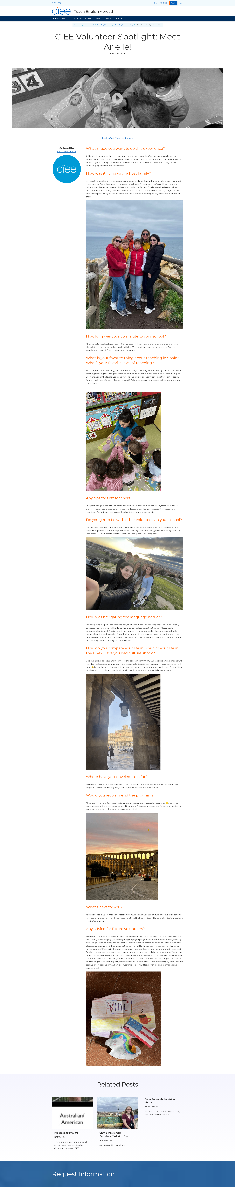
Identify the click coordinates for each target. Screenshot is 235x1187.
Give (155, 3)
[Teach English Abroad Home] (82, 11)
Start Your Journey (82, 18)
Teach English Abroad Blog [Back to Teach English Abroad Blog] (124, 25)
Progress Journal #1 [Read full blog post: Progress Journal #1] (66, 1133)
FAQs (108, 18)
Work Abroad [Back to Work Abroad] (89, 25)
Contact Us (121, 18)
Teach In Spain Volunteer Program (117, 138)
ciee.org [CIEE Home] (57, 3)
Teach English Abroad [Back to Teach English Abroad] (104, 25)
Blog (98, 18)
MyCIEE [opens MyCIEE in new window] (163, 3)
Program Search (60, 18)
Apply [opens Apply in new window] (173, 3)
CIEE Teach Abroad (66, 152)
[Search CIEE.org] (180, 3)
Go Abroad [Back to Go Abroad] (77, 25)
